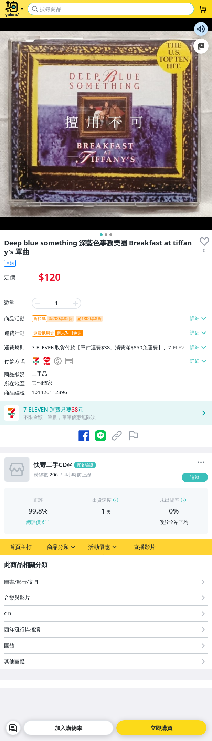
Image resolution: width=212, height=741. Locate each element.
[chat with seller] (13, 727)
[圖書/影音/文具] (106, 582)
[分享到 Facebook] (83, 435)
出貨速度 (102, 500)
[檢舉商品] (133, 435)
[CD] (106, 613)
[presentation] (204, 241)
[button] (20, 547)
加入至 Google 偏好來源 (201, 46)
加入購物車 (68, 728)
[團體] (106, 645)
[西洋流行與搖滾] (106, 629)
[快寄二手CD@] (106, 465)
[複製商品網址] (117, 435)
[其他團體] (106, 661)
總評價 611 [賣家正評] (38, 522)
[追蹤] (195, 477)
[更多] (201, 462)
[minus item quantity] (37, 303)
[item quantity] (56, 303)
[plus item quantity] (75, 303)
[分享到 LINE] (100, 435)
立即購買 (161, 728)
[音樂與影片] (106, 597)
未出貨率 (169, 500)
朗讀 (201, 29)
